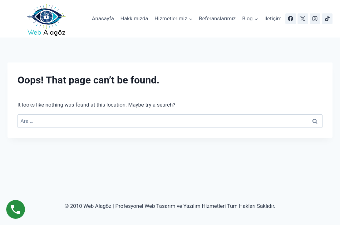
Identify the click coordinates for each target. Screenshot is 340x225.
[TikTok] (327, 18)
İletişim (273, 18)
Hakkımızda (134, 18)
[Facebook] (290, 18)
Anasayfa (103, 18)
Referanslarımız (217, 18)
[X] (303, 18)
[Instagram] (315, 18)
